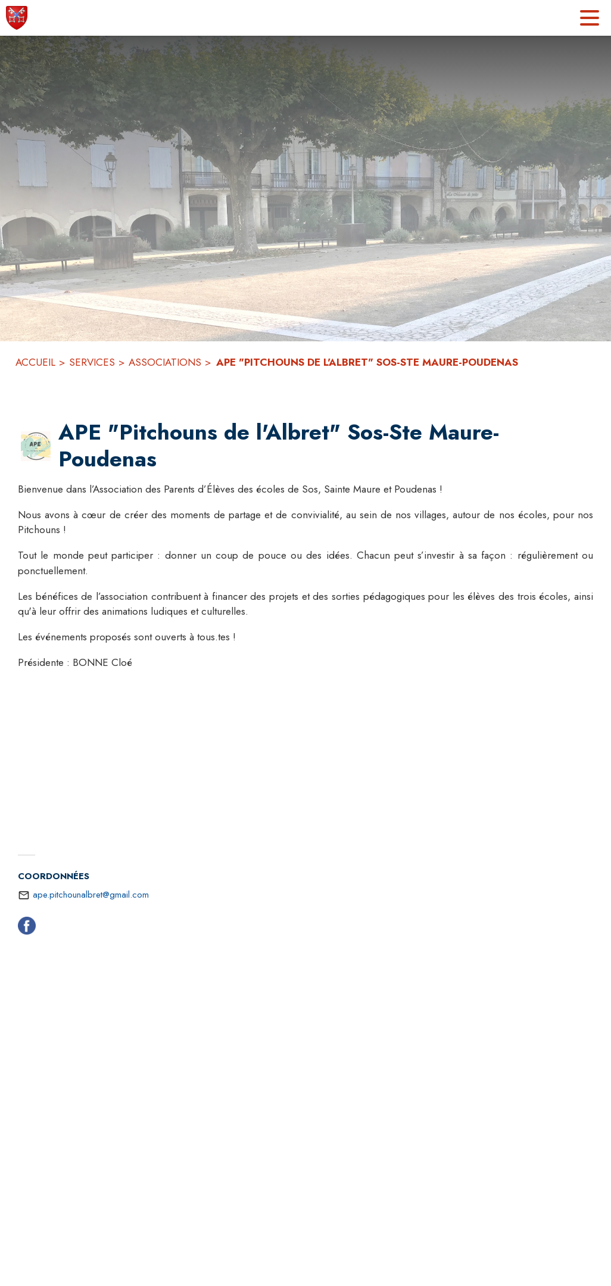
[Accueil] (16, 18)
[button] (36, 446)
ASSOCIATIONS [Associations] (165, 362)
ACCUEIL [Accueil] (35, 362)
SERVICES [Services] (92, 362)
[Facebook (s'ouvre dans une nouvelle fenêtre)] (27, 928)
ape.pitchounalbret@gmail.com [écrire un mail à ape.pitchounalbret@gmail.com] (91, 894)
